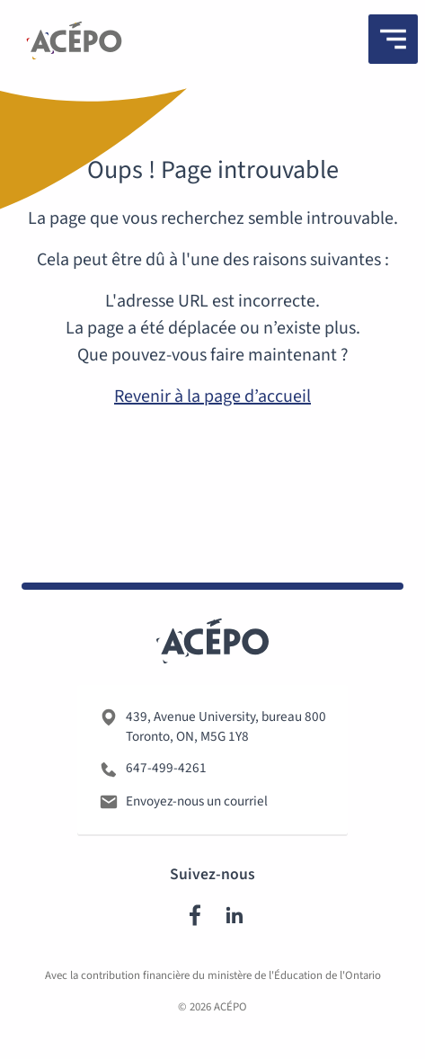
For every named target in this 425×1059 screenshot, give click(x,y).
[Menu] (393, 39)
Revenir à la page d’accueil (212, 396)
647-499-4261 (166, 768)
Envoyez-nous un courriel (197, 801)
